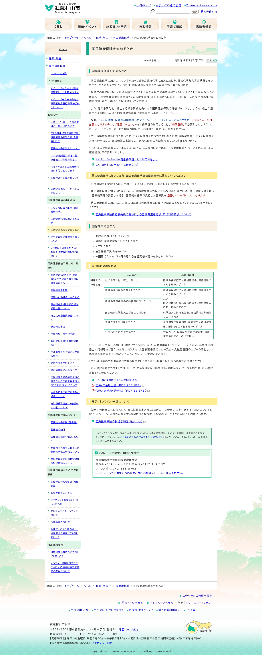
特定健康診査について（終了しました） (64, 554)
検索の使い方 (209, 11)
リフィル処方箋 (59, 73)
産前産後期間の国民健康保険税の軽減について (65, 461)
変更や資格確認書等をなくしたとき (65, 239)
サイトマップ (143, 5)
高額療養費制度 (59, 290)
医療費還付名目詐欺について (65, 180)
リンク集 (190, 610)
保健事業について (60, 522)
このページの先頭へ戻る (197, 595)
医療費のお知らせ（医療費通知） (64, 484)
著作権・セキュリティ (141, 610)
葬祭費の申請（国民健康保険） (64, 343)
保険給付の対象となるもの (65, 297)
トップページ (72, 37)
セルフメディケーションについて (64, 513)
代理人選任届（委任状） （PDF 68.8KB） (123, 390)
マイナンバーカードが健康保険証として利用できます (127, 159)
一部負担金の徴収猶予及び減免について (65, 394)
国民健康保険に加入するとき (65, 221)
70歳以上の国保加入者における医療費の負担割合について (65, 252)
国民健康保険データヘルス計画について (65, 191)
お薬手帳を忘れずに (61, 493)
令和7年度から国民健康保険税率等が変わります (65, 168)
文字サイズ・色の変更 (168, 5)
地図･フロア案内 (129, 629)
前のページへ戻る (132, 602)
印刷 (209, 60)
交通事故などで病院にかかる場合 (65, 354)
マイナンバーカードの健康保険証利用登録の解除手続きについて (65, 103)
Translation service (201, 5)
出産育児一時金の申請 (63, 334)
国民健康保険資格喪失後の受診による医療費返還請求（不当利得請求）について (143, 214)
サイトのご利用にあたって (109, 610)
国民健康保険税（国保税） (64, 422)
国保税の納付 (58, 429)
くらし (88, 37)
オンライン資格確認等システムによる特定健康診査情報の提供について (65, 567)
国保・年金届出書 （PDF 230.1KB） (120, 385)
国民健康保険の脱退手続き (121, 421)
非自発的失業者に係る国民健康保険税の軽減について (65, 450)
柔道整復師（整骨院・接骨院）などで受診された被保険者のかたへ (64, 279)
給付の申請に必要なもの (64, 370)
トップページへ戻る (161, 602)
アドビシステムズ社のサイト (143, 437)
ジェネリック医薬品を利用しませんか (64, 502)
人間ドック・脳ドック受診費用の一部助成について (65, 124)
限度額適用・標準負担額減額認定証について (64, 306)
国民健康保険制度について (65, 148)
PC (188, 602)
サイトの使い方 (79, 610)
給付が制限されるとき (63, 363)
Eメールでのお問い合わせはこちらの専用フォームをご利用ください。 (142, 473)
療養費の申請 (58, 326)
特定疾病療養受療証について (65, 317)
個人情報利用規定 (169, 610)
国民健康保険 (121, 37)
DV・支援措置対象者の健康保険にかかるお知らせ (64, 157)
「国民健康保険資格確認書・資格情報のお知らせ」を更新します (65, 137)
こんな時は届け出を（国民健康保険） (117, 164)
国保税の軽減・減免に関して (64, 438)
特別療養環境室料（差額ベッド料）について (64, 405)
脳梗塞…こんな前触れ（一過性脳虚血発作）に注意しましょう (64, 533)
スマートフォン (202, 602)
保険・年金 (102, 37)
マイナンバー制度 (102, 643)
